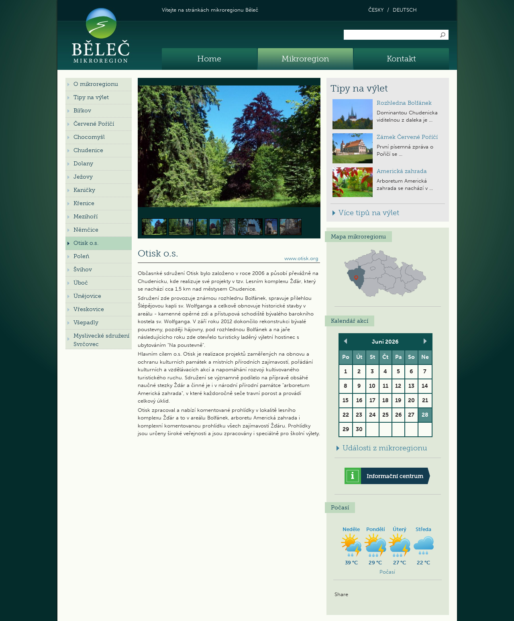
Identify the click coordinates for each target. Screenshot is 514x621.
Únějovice (87, 296)
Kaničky (84, 190)
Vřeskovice (88, 309)
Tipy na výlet (91, 97)
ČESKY (375, 10)
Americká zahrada (402, 171)
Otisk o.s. (85, 243)
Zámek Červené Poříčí (407, 137)
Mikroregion (305, 58)
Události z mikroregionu (385, 448)
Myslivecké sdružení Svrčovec (101, 340)
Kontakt (401, 58)
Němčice (85, 229)
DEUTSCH (405, 10)
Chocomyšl (89, 137)
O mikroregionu (95, 84)
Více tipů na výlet (369, 212)
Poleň (81, 256)
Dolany (83, 163)
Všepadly (85, 322)
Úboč (80, 282)
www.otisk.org (301, 258)
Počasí (387, 572)
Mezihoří (85, 216)
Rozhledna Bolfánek (404, 103)
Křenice (83, 203)
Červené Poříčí (93, 123)
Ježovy (83, 176)
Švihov (82, 269)
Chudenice (88, 150)
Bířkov (82, 110)
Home (209, 58)
